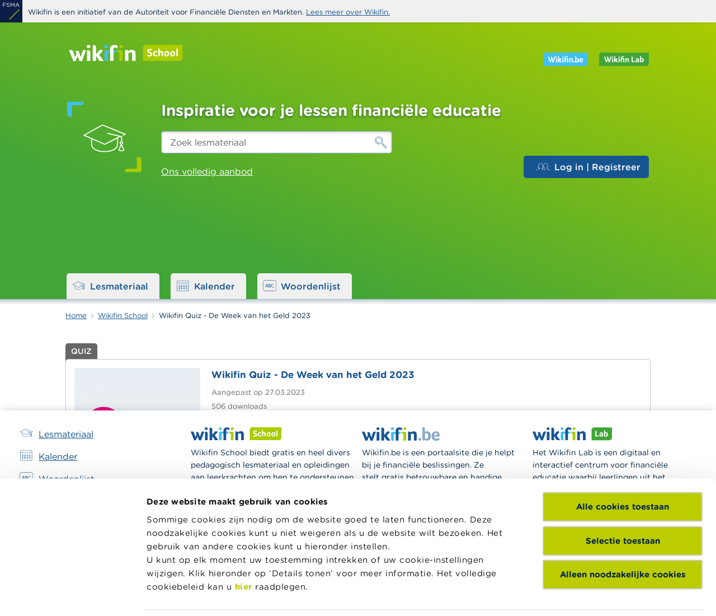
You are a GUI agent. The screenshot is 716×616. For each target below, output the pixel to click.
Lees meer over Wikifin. (348, 12)
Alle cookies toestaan (622, 400)
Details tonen (444, 594)
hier (243, 480)
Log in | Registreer (588, 167)
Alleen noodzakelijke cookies (623, 468)
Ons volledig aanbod (207, 171)
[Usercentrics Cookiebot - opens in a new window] (72, 594)
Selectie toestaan (623, 434)
